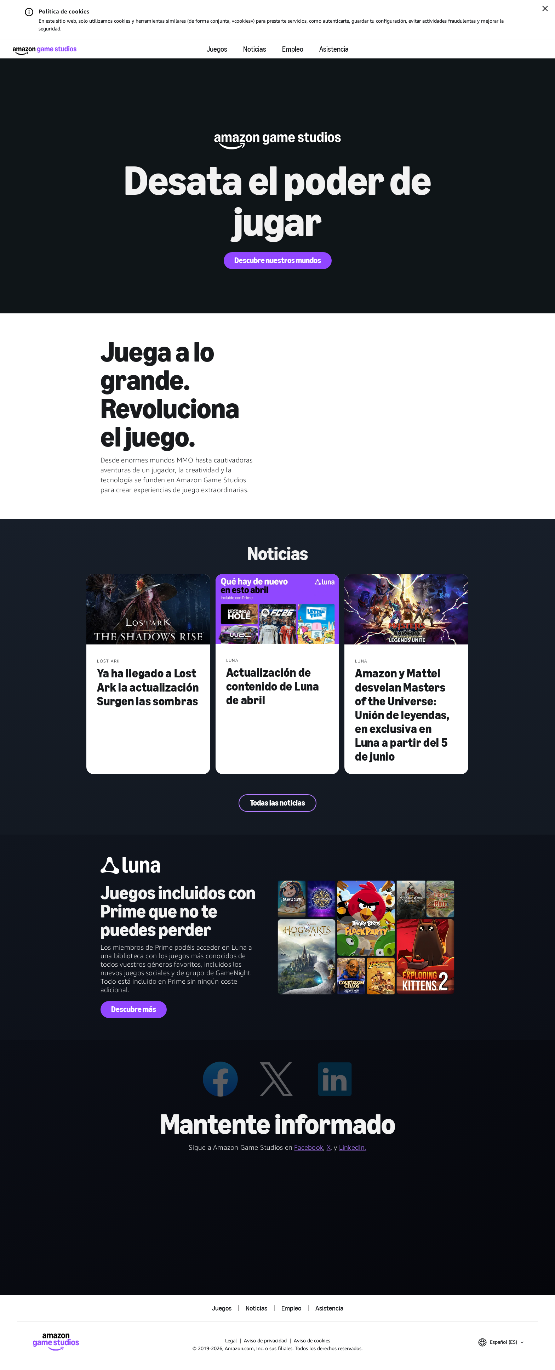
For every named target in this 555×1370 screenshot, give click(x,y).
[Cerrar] (545, 9)
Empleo (292, 49)
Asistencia (334, 49)
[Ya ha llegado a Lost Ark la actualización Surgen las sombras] (148, 610)
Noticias (254, 49)
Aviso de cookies (312, 1340)
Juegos (217, 49)
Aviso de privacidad (265, 1340)
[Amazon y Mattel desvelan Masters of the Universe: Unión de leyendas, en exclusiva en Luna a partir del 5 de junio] (406, 610)
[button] (501, 1342)
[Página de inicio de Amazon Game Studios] (44, 50)
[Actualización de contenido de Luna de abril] (277, 609)
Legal (231, 1340)
